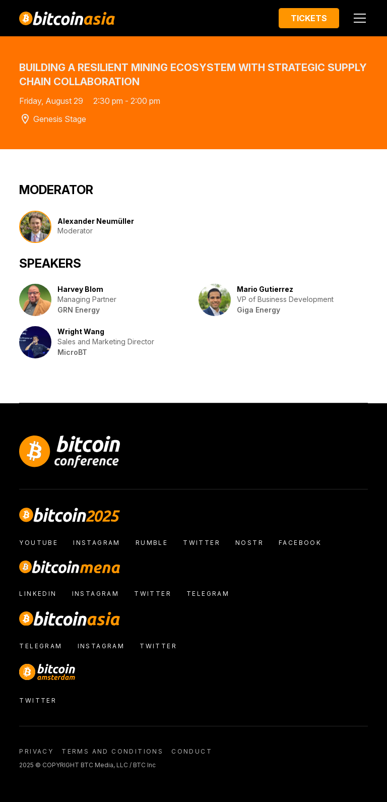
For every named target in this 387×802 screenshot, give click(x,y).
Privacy (36, 751)
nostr (249, 542)
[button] (358, 18)
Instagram (96, 542)
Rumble (152, 542)
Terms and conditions (112, 751)
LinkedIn (37, 593)
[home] (67, 18)
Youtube (38, 542)
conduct (191, 751)
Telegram (207, 593)
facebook (300, 542)
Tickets (309, 18)
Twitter (201, 542)
